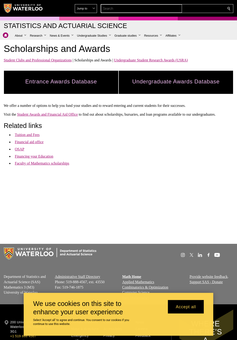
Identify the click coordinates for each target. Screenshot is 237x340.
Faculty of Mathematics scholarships (42, 163)
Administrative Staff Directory (77, 277)
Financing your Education (34, 156)
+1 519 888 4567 (23, 336)
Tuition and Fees (27, 135)
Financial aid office (29, 142)
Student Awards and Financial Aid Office (47, 114)
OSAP (19, 149)
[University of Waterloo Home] (23, 8)
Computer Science (136, 292)
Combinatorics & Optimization (145, 287)
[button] (195, 8)
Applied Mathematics (138, 282)
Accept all (186, 306)
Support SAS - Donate (206, 282)
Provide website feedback (209, 277)
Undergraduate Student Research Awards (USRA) (151, 60)
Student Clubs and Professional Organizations (38, 60)
